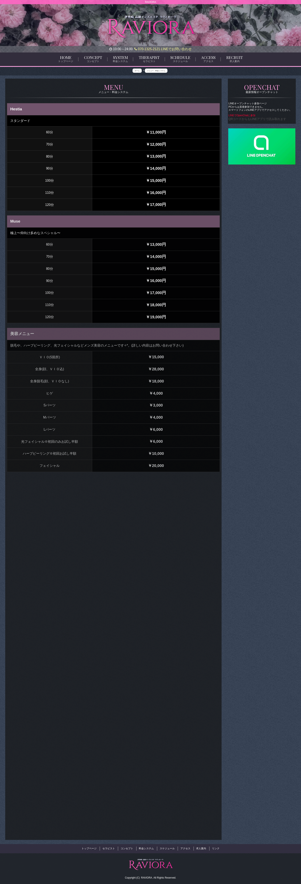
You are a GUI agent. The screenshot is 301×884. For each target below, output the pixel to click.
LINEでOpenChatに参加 (242, 115)
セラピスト (108, 847)
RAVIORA (146, 875)
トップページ (89, 847)
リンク (215, 847)
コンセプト (127, 847)
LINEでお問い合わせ (176, 49)
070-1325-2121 (147, 49)
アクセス (185, 847)
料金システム (146, 847)
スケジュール (167, 847)
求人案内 (201, 847)
